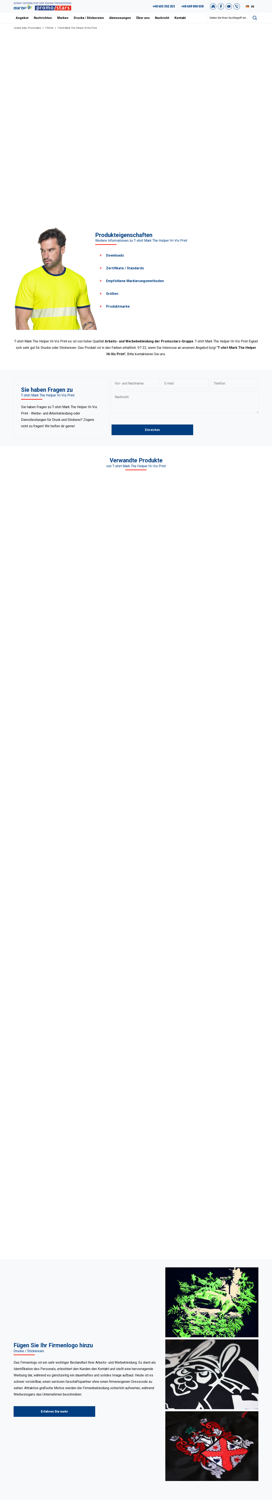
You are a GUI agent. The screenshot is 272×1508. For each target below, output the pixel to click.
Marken (62, 18)
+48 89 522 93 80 (34, 1444)
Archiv (234, 1421)
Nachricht (162, 18)
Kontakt (180, 18)
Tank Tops (95, 1437)
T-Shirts (49, 28)
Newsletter (237, 1442)
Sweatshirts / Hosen (102, 1421)
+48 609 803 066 (32, 1428)
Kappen (94, 1432)
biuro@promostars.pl (37, 1449)
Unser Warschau (169, 1421)
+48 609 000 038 (192, 6)
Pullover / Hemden (101, 1416)
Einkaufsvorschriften (244, 1426)
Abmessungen (120, 18)
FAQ (232, 1405)
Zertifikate (165, 1426)
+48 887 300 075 (37, 1438)
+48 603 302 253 (164, 6)
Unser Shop (237, 1448)
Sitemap (235, 1437)
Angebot (22, 18)
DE (252, 6)
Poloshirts (95, 1411)
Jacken (93, 1442)
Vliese (93, 1426)
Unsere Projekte (169, 1416)
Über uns (143, 18)
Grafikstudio (238, 1411)
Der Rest (94, 1448)
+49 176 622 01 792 (39, 1433)
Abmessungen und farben (175, 1437)
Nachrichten (43, 18)
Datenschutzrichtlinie (244, 1432)
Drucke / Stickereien (89, 18)
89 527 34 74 (27, 1422)
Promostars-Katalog (243, 1416)
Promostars (34, 28)
